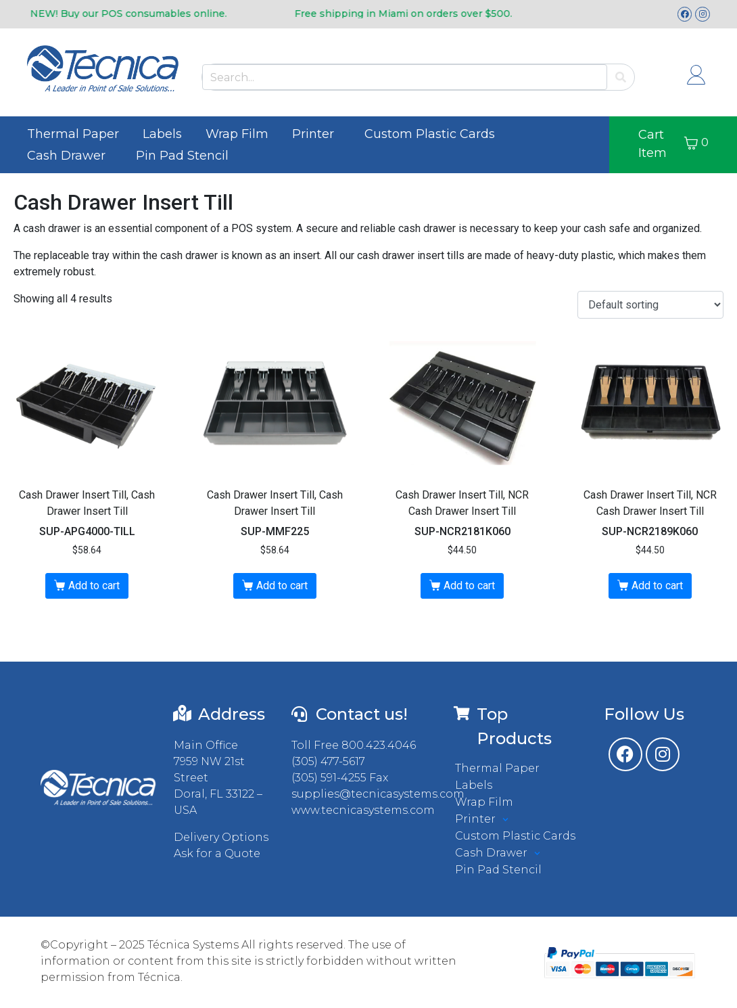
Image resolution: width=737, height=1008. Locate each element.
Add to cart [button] (94, 585)
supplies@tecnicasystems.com (378, 793)
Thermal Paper (73, 134)
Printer (313, 134)
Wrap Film (237, 134)
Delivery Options (221, 837)
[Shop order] (650, 305)
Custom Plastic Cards (429, 134)
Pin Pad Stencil (182, 155)
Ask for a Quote (217, 853)
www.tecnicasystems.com (363, 810)
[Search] (620, 77)
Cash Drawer (66, 155)
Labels (162, 134)
